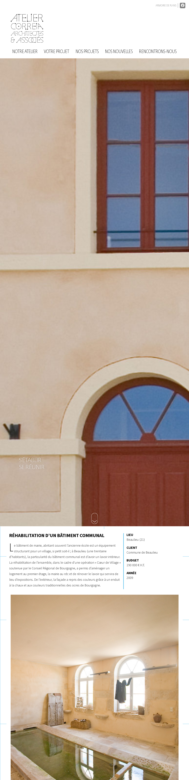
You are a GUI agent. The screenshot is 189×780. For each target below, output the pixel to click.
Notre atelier (25, 51)
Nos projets (87, 51)
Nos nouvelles (119, 51)
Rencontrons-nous (158, 51)
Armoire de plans (166, 5)
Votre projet (56, 51)
